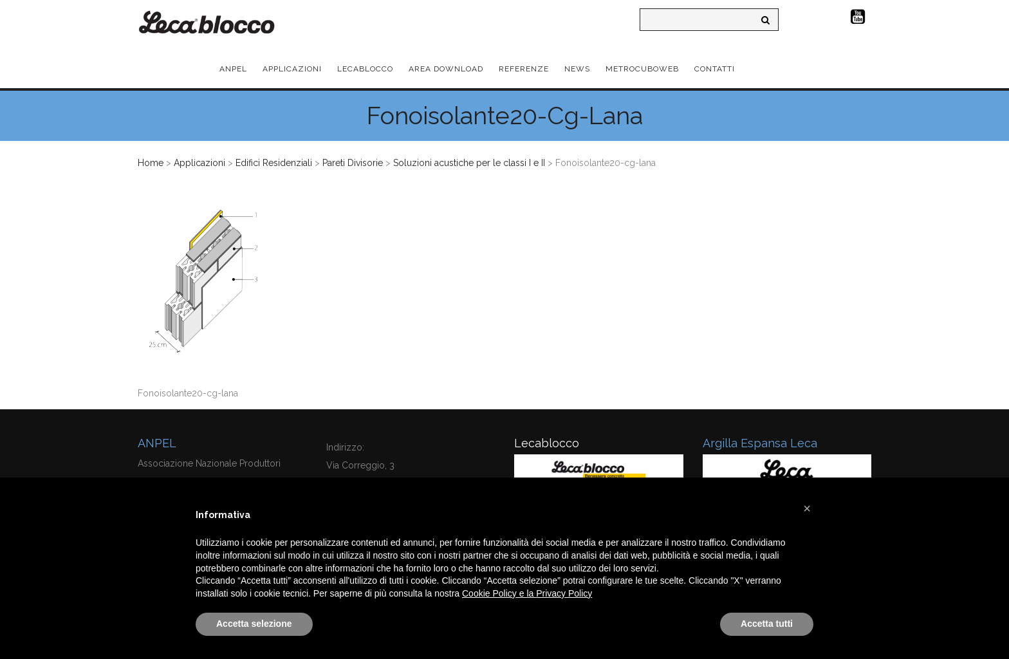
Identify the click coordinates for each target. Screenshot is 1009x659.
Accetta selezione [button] (254, 623)
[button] (807, 508)
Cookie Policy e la (499, 593)
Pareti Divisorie (352, 163)
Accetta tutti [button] (767, 623)
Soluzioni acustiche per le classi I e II (469, 163)
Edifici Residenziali (274, 163)
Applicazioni (199, 163)
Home (150, 163)
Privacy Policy (564, 593)
